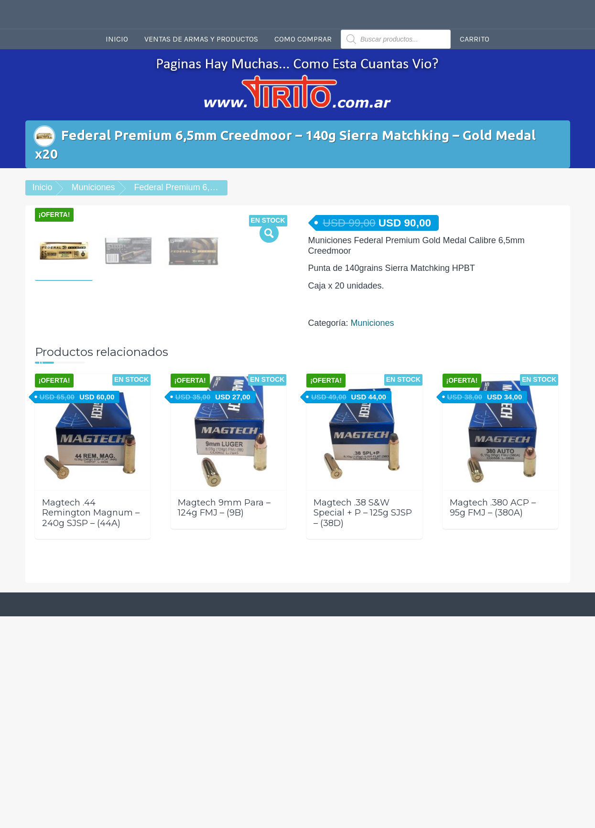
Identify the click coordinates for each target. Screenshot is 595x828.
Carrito (474, 38)
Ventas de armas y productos (201, 38)
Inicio (117, 38)
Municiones (93, 187)
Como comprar (303, 38)
